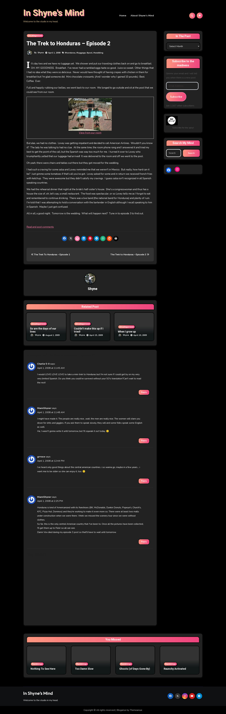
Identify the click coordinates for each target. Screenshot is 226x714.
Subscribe (176, 97)
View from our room (90, 133)
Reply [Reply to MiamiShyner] (144, 440)
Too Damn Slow (84, 669)
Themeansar (136, 709)
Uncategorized (35, 36)
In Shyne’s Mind (38, 693)
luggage (82, 53)
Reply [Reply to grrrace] (144, 480)
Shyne (41, 53)
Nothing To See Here (43, 669)
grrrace (41, 456)
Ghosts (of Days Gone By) (134, 669)
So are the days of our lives (43, 330)
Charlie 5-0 (43, 363)
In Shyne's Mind (53, 13)
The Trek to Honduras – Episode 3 (129, 255)
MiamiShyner (44, 407)
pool (90, 53)
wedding (99, 53)
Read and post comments (40, 227)
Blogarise (121, 709)
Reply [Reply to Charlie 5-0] (144, 391)
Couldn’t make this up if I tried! (88, 330)
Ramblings (37, 663)
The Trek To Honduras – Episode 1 (50, 255)
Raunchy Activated (175, 669)
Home (122, 15)
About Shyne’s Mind (142, 15)
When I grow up (127, 332)
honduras (70, 53)
